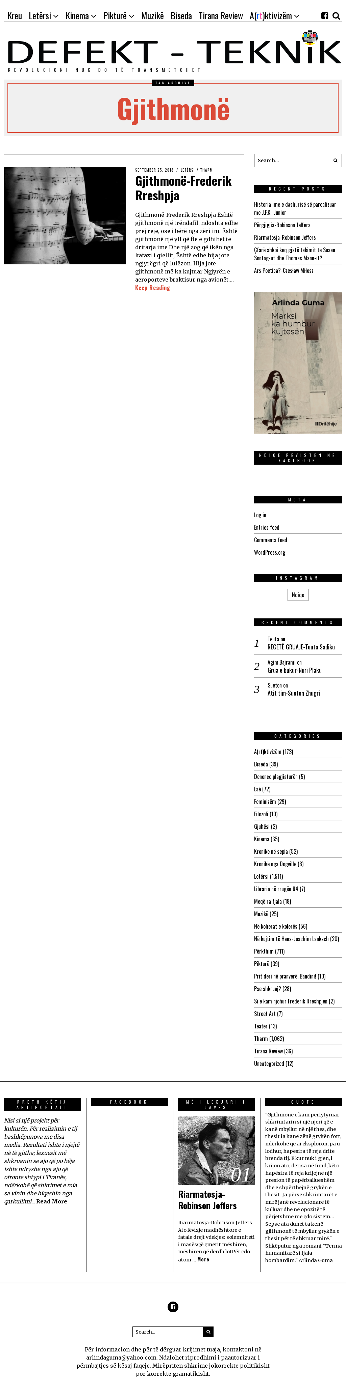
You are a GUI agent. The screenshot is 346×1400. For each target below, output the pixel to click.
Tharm (206, 170)
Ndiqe (298, 595)
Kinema (261, 839)
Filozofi (261, 814)
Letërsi (188, 170)
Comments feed (270, 540)
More (203, 1259)
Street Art (265, 1014)
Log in (260, 515)
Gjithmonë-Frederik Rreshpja (183, 187)
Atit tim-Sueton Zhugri (294, 693)
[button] (335, 160)
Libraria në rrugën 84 (276, 889)
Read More (51, 1201)
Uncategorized (269, 1063)
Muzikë (261, 914)
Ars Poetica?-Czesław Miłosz (284, 270)
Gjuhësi (262, 826)
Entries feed (266, 527)
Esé (257, 789)
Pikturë (261, 964)
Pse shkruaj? (267, 989)
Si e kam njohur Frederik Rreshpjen (290, 1001)
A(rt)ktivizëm (267, 752)
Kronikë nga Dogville (275, 864)
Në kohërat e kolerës (275, 926)
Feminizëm (265, 801)
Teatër (261, 1026)
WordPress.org (269, 552)
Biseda (261, 764)
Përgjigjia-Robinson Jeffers (282, 225)
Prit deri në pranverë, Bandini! (285, 976)
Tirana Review (268, 1051)
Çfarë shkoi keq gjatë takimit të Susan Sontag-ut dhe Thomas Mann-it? (294, 254)
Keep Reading (152, 288)
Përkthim (264, 951)
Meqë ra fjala (268, 901)
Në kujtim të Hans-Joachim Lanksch (291, 939)
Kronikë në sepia (271, 851)
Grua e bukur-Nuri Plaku (295, 670)
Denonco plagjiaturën (276, 776)
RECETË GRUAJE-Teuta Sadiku (301, 647)
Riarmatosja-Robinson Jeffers (285, 237)
